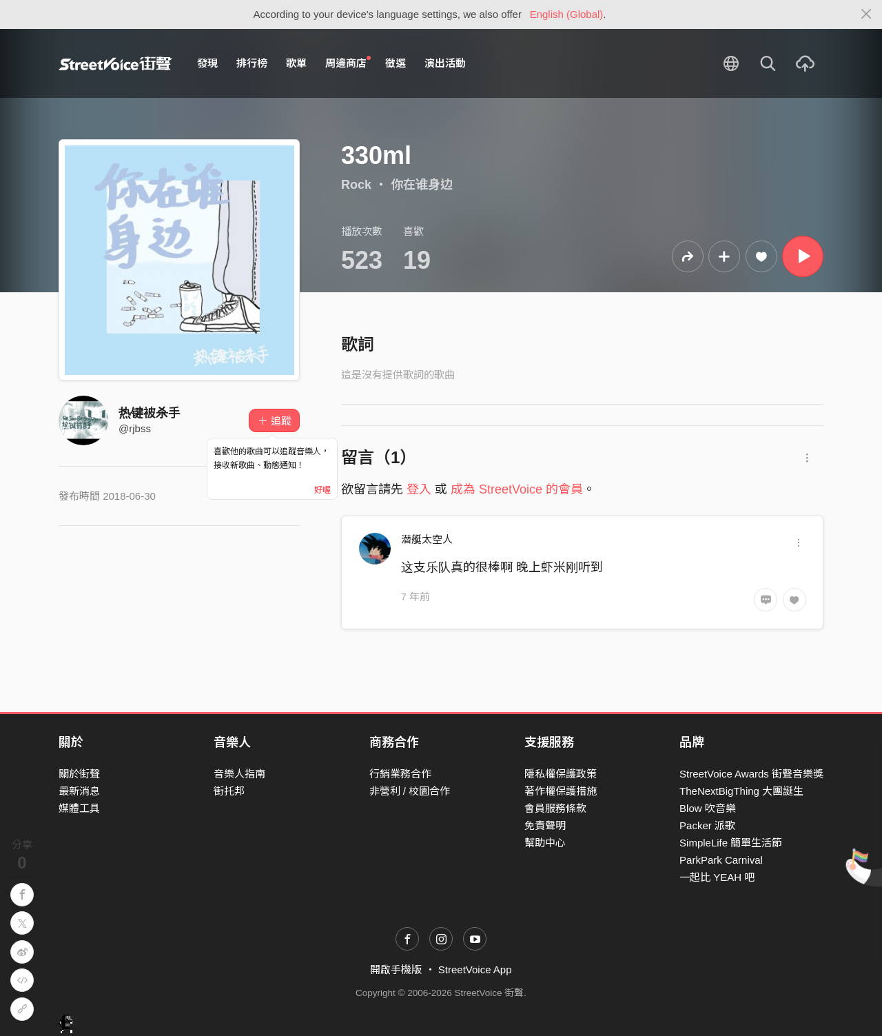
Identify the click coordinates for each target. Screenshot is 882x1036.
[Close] (866, 14)
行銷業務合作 (400, 774)
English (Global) (567, 14)
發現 (207, 63)
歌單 (296, 63)
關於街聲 (79, 774)
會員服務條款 (555, 808)
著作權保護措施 (560, 791)
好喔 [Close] (322, 490)
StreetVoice (115, 63)
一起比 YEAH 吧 (717, 877)
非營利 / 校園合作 (410, 791)
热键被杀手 (150, 413)
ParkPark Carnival (721, 860)
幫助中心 (545, 843)
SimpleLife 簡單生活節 (730, 843)
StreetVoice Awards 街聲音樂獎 (751, 774)
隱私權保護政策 (560, 774)
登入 (419, 489)
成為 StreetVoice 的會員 (517, 489)
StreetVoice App (475, 969)
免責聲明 (545, 825)
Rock (356, 185)
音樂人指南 (239, 774)
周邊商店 (348, 63)
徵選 (395, 63)
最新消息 (79, 791)
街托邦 (229, 791)
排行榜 (251, 63)
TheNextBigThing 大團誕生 (741, 791)
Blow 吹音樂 (707, 808)
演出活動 (445, 63)
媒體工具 (79, 808)
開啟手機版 (396, 969)
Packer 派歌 (707, 825)
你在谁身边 (422, 185)
